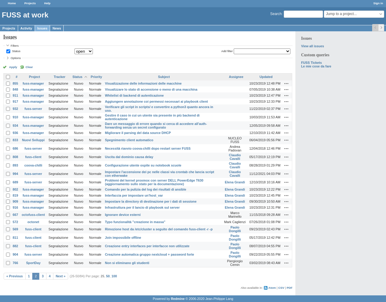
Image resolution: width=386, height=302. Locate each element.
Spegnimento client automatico (129, 140)
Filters (14, 45)
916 (15, 207)
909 (15, 201)
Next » (60, 276)
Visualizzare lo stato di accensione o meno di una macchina (151, 89)
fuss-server (33, 109)
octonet (33, 222)
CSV (281, 287)
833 (15, 140)
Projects (30, 3)
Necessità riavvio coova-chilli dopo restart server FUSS (148, 148)
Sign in (378, 3)
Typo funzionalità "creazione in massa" (135, 222)
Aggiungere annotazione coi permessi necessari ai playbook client (156, 101)
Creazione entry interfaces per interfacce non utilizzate (147, 246)
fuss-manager (33, 83)
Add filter (227, 51)
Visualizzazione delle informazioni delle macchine (143, 83)
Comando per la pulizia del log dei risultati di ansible (145, 189)
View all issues (312, 46)
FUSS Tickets (311, 62)
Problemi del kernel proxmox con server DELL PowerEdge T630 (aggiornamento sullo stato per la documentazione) (154, 182)
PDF (290, 287)
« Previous (14, 276)
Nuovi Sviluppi (33, 140)
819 (15, 195)
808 (15, 157)
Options (16, 58)
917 (15, 101)
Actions (286, 83)
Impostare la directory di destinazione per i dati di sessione (151, 201)
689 (15, 182)
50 (108, 276)
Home (12, 3)
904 (15, 254)
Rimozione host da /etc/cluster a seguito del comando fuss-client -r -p (159, 229)
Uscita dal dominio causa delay (129, 157)
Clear (29, 67)
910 (15, 117)
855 (15, 83)
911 (15, 95)
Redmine (178, 298)
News (56, 28)
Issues (42, 28)
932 (15, 109)
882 (15, 246)
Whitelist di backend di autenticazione (134, 95)
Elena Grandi (235, 182)
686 (15, 148)
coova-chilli (33, 165)
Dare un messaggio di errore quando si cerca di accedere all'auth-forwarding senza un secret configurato (156, 125)
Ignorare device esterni (123, 214)
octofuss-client (33, 214)
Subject (164, 77)
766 (15, 263)
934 (15, 125)
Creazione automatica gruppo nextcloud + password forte (149, 254)
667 (15, 214)
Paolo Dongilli (235, 229)
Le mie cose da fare (316, 66)
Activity (26, 28)
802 (15, 189)
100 (114, 276)
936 (15, 133)
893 (15, 165)
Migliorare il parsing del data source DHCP (138, 133)
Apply (13, 67)
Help (47, 3)
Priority (96, 77)
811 (15, 237)
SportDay (33, 263)
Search (276, 14)
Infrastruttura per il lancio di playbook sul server (142, 207)
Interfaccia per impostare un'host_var (134, 195)
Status (15, 51)
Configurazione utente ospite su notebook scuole (143, 165)
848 (15, 89)
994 (15, 174)
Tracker (59, 77)
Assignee (236, 77)
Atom (272, 287)
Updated (266, 77)
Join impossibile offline (123, 237)
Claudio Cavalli (235, 156)
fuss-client (33, 157)
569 (15, 229)
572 (15, 222)
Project (34, 77)
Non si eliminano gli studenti (127, 263)
